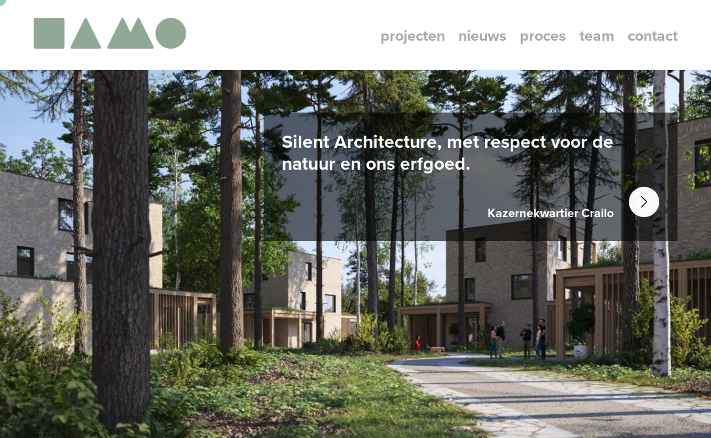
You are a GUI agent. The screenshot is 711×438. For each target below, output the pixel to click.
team (597, 35)
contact (653, 35)
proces (543, 35)
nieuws (482, 35)
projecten (412, 35)
